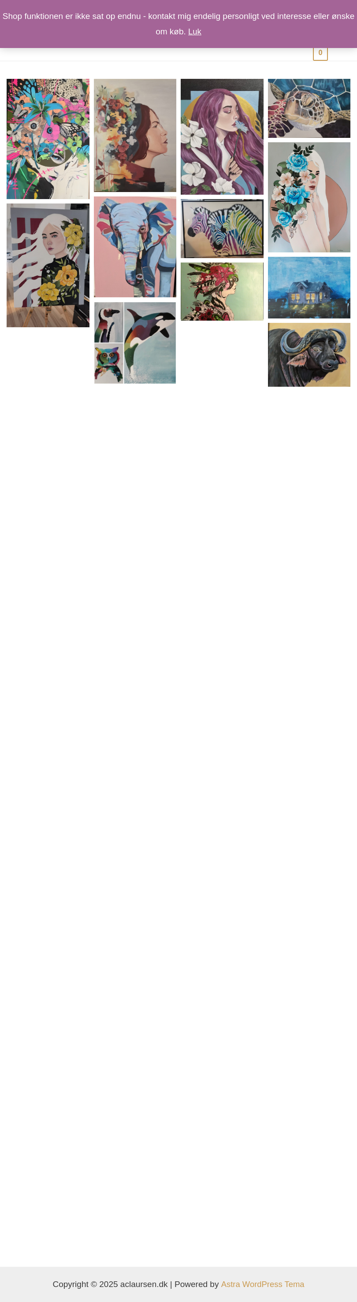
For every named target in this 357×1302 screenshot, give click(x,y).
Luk (195, 31)
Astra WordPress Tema (262, 1284)
